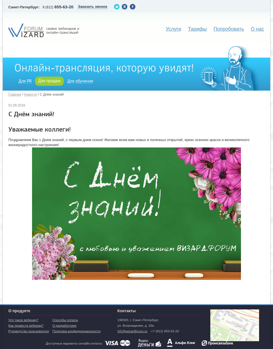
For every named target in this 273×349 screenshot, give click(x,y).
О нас (257, 29)
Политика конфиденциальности (76, 331)
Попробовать (228, 29)
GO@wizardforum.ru (132, 331)
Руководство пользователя (28, 331)
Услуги (173, 29)
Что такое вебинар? (23, 320)
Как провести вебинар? (25, 325)
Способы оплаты (65, 320)
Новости (30, 94)
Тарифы (197, 29)
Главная (14, 94)
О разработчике (64, 325)
